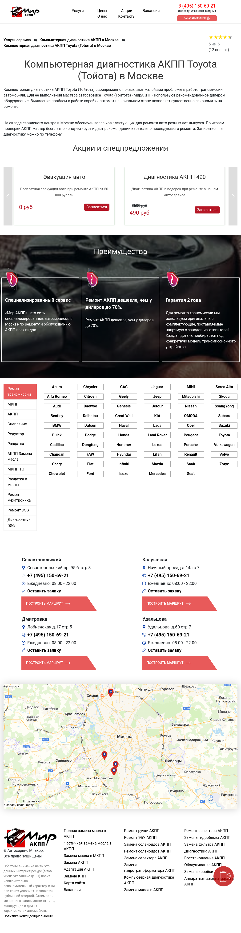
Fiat (90, 464)
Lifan (157, 454)
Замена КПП (75, 876)
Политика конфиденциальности (28, 916)
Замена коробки (198, 871)
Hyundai (124, 454)
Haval (124, 425)
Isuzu (124, 473)
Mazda (157, 464)
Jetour (157, 406)
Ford (90, 473)
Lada (157, 425)
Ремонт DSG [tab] (18, 510)
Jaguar (157, 387)
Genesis (124, 406)
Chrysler (90, 387)
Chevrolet (57, 473)
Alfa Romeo (57, 396)
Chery (57, 464)
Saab (191, 464)
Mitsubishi (191, 396)
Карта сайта (74, 883)
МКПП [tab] (13, 404)
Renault (190, 454)
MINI (191, 387)
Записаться (96, 207)
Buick (57, 435)
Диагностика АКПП (201, 851)
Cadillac (57, 444)
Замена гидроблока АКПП (207, 837)
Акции (126, 10)
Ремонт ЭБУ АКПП (140, 837)
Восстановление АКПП (204, 858)
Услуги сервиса (17, 40)
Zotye (224, 464)
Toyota (224, 435)
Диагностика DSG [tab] (19, 523)
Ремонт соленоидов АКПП (147, 851)
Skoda (224, 396)
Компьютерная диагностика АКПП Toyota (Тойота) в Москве (57, 45)
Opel (191, 425)
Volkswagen (224, 444)
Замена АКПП (76, 862)
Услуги (78, 10)
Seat (190, 473)
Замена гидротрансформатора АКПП (149, 868)
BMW (56, 425)
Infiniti (123, 464)
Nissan (191, 406)
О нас (102, 16)
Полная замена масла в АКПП (85, 833)
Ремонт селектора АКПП (206, 830)
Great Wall (124, 416)
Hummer (123, 444)
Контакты (126, 16)
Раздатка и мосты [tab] (17, 482)
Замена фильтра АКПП (204, 844)
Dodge (90, 435)
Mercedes (157, 473)
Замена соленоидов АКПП (147, 844)
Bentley (57, 416)
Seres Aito (224, 387)
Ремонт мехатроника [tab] (19, 497)
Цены (102, 10)
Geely (124, 396)
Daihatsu (90, 416)
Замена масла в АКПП (144, 890)
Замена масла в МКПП (84, 855)
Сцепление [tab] (17, 424)
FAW (90, 454)
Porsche (191, 444)
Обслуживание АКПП (203, 865)
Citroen (90, 396)
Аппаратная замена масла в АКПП (209, 881)
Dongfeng (90, 444)
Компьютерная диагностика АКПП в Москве (79, 40)
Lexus (157, 444)
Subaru (224, 416)
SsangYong (224, 406)
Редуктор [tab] (16, 434)
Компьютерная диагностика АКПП (149, 880)
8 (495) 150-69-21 (197, 6)
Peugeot (191, 435)
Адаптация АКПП (79, 869)
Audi (57, 406)
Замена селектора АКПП (146, 858)
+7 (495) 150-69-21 (48, 575)
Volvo (224, 454)
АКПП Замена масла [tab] (20, 456)
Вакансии (151, 10)
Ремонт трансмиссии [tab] (19, 391)
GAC (124, 387)
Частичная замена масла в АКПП (88, 846)
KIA (157, 416)
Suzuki (224, 425)
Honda (123, 435)
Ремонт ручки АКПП (142, 830)
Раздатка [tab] (16, 444)
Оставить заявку (44, 590)
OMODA (190, 416)
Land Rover (157, 435)
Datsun (90, 425)
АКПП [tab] (13, 414)
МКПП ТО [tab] (16, 469)
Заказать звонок (195, 18)
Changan (56, 454)
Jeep (157, 396)
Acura (57, 387)
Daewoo (90, 406)
